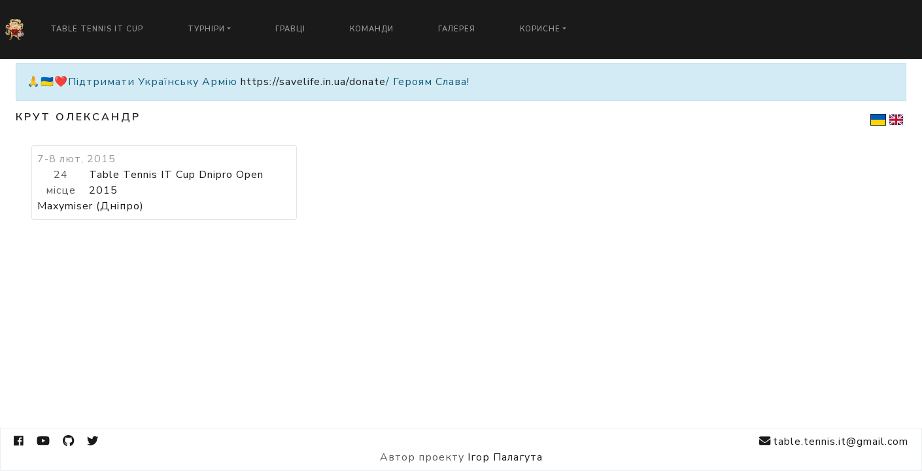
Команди (372, 29)
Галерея (456, 29)
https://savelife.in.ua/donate (313, 82)
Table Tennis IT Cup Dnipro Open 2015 (176, 182)
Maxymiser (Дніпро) (90, 206)
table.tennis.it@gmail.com (833, 441)
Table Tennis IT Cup (96, 29)
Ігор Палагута (505, 457)
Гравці (290, 29)
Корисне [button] (540, 29)
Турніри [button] (206, 29)
